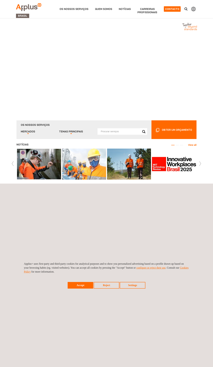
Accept (80, 285)
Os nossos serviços (74, 9)
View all (192, 145)
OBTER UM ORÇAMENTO (177, 129)
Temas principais (71, 131)
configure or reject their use (150, 267)
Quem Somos (103, 9)
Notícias (125, 9)
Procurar (186, 9)
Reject (106, 285)
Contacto (172, 9)
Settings (132, 285)
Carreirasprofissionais (147, 10)
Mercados (28, 131)
